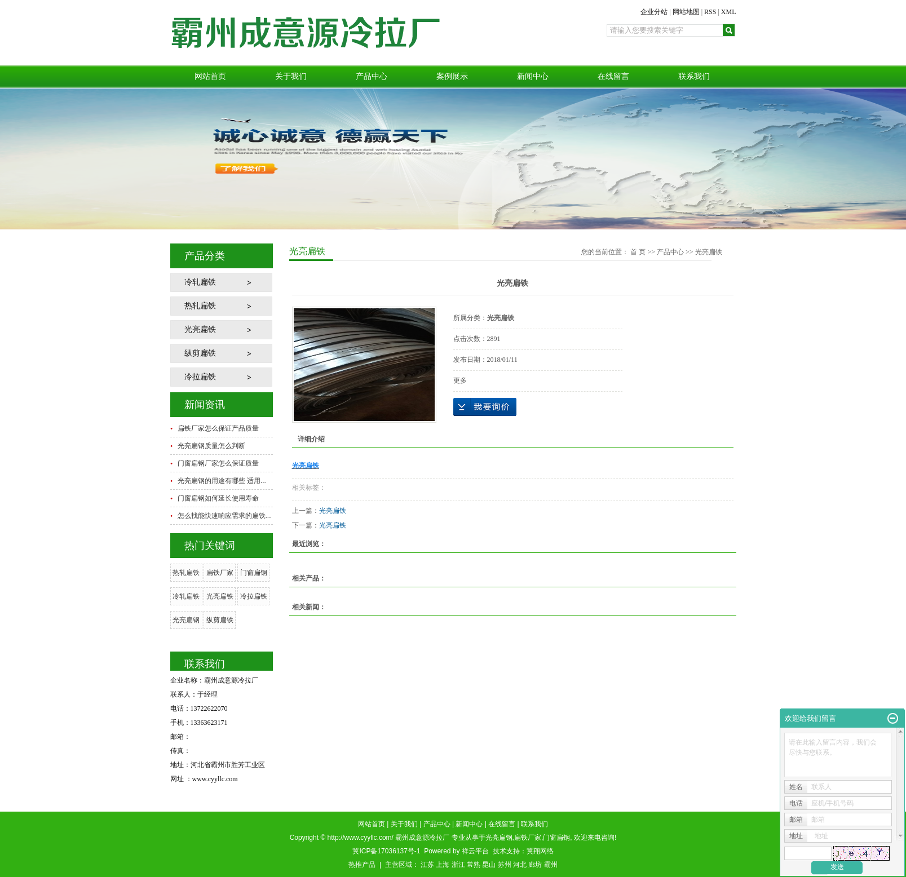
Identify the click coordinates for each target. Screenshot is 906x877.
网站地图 (686, 12)
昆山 (489, 865)
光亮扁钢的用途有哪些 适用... (222, 481)
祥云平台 (475, 851)
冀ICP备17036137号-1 (386, 851)
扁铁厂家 (219, 573)
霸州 (551, 865)
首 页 (638, 252)
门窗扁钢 (253, 573)
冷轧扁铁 (200, 282)
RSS (710, 12)
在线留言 (613, 76)
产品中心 (371, 76)
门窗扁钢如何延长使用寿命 (218, 498)
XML (728, 12)
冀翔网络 (540, 851)
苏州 (504, 865)
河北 (520, 865)
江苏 (427, 865)
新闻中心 (533, 76)
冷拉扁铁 (200, 377)
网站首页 (210, 76)
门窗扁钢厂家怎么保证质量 (218, 463)
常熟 (473, 865)
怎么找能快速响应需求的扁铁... (224, 516)
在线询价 (484, 407)
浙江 (458, 865)
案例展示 (452, 76)
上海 (442, 865)
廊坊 (535, 865)
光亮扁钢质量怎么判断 (211, 446)
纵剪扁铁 (200, 353)
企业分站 (654, 12)
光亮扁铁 (200, 329)
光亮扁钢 (186, 620)
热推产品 (361, 865)
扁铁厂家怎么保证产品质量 (218, 428)
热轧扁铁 (200, 306)
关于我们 (291, 76)
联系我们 (694, 76)
